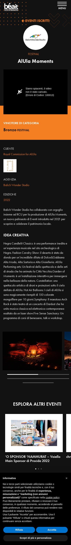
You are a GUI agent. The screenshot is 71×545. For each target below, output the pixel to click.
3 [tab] (22, 378)
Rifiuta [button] (19, 529)
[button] (66, 478)
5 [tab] (38, 382)
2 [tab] (53, 374)
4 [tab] (53, 378)
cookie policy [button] (52, 497)
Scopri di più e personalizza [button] (35, 538)
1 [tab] (22, 374)
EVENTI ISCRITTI (35, 20)
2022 (6, 200)
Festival (33, 54)
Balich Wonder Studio (16, 185)
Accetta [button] (51, 529)
